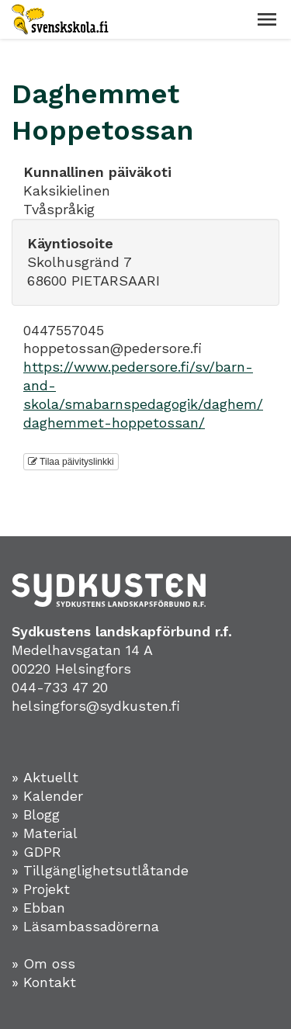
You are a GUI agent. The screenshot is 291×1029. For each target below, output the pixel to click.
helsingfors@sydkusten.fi (96, 706)
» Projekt (41, 889)
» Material (45, 833)
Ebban (44, 907)
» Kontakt (44, 982)
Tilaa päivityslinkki (71, 461)
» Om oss (43, 963)
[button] (267, 19)
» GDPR (36, 852)
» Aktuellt (45, 777)
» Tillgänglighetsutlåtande (100, 870)
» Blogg (36, 814)
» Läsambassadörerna (85, 926)
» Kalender (47, 796)
